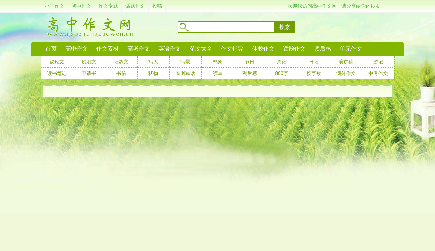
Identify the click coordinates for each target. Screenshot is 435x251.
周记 (282, 61)
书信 (121, 73)
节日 (250, 61)
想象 (217, 61)
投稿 (157, 6)
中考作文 (378, 73)
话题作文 (135, 6)
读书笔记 (57, 73)
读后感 (322, 49)
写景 (185, 61)
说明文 (89, 61)
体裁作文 (263, 49)
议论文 (57, 61)
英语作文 (169, 49)
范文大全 (201, 49)
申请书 (89, 73)
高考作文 (138, 49)
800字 (281, 73)
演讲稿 (346, 61)
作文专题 (108, 6)
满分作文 (346, 73)
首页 (51, 49)
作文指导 (232, 49)
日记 (314, 61)
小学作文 (54, 6)
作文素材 (107, 49)
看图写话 (185, 73)
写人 (153, 61)
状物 (153, 73)
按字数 (314, 73)
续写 (217, 73)
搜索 (284, 27)
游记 (378, 61)
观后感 (249, 73)
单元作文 (351, 49)
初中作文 (81, 6)
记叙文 (121, 61)
